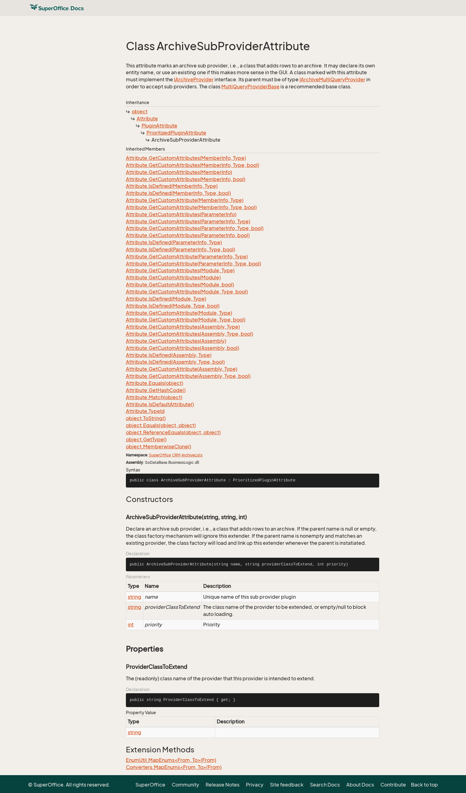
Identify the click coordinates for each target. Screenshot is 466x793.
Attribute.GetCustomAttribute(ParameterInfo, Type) (187, 256)
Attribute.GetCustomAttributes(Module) (173, 277)
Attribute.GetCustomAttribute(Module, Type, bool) (185, 320)
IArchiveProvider (194, 79)
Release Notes (222, 785)
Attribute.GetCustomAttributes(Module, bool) (180, 284)
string (134, 597)
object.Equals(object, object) (161, 425)
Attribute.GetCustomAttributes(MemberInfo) (179, 172)
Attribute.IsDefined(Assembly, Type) (168, 355)
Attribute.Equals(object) (154, 383)
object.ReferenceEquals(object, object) (173, 432)
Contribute (393, 785)
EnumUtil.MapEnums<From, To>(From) (171, 760)
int (131, 624)
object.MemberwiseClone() (158, 446)
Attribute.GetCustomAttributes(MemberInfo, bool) (185, 179)
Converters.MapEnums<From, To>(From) (174, 767)
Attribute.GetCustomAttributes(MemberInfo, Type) (186, 158)
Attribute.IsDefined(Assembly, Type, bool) (175, 362)
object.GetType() (146, 439)
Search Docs (325, 785)
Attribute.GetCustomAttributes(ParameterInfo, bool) (188, 235)
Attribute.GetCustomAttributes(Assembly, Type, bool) (189, 334)
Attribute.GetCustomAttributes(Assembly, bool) (182, 348)
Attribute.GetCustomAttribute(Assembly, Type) (181, 369)
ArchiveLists (192, 455)
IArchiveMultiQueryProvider (332, 79)
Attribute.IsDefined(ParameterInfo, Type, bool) (180, 249)
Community (185, 785)
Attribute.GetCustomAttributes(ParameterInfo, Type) (188, 221)
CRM (176, 455)
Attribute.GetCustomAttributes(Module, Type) (180, 270)
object (139, 111)
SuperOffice (160, 455)
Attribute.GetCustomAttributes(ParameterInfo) (181, 214)
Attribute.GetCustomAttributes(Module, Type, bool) (187, 292)
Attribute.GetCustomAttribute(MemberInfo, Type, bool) (191, 207)
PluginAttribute (159, 126)
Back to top (424, 785)
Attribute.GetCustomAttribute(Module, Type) (179, 313)
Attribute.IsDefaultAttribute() (160, 404)
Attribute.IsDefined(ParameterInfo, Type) (174, 242)
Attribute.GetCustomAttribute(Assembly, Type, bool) (188, 376)
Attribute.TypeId (145, 411)
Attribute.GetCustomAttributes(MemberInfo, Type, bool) (192, 165)
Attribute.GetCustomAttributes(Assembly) (176, 341)
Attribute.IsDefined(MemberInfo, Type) (172, 186)
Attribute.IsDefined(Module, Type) (166, 299)
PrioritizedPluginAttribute (176, 133)
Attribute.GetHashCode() (156, 390)
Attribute (147, 118)
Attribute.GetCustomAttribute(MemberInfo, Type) (184, 200)
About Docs (360, 785)
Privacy (254, 785)
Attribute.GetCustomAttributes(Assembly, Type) (183, 327)
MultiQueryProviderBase (250, 86)
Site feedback (286, 785)
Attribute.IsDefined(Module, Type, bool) (172, 306)
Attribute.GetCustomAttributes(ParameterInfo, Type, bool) (194, 228)
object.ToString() (146, 418)
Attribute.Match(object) (154, 397)
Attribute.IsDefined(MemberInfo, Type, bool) (178, 193)
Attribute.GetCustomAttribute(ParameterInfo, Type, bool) (193, 264)
